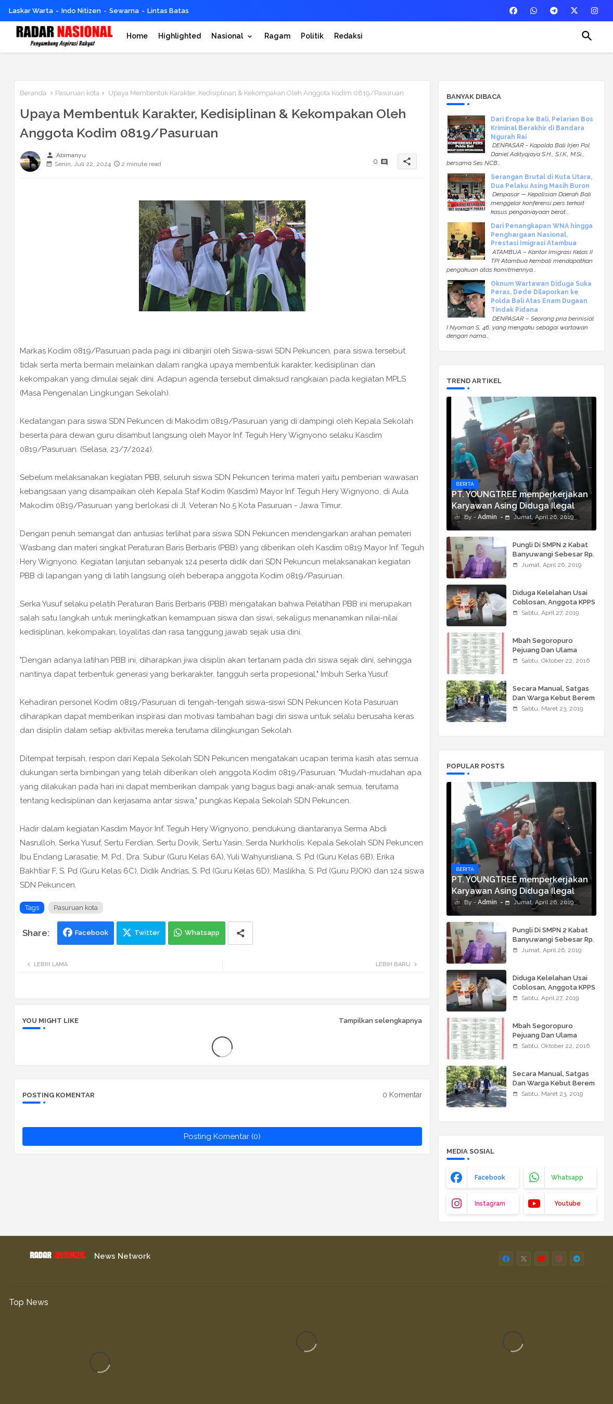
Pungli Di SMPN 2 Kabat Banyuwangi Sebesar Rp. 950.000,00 (553, 554)
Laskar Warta (31, 11)
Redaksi (348, 36)
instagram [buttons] (490, 1203)
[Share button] (240, 933)
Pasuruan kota (77, 93)
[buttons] (513, 11)
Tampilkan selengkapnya (380, 1020)
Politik (312, 36)
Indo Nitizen (81, 11)
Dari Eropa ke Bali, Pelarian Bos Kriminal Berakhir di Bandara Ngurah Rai (542, 128)
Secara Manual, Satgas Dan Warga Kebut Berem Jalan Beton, (554, 698)
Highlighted (179, 36)
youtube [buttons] (567, 1203)
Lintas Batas (168, 11)
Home (137, 36)
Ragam (277, 36)
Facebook (91, 933)
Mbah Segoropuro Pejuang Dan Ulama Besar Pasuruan (545, 650)
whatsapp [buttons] (567, 1177)
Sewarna (124, 11)
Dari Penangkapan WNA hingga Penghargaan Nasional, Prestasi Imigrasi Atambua (542, 234)
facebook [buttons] (490, 1177)
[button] (587, 36)
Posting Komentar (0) (222, 1136)
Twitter (147, 933)
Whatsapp (202, 933)
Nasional (227, 36)
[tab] (137, 35)
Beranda (33, 93)
